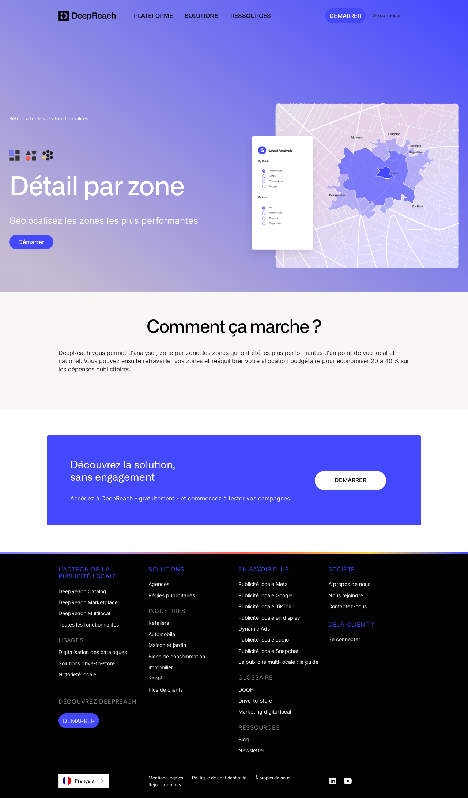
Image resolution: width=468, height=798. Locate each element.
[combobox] (83, 781)
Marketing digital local (264, 711)
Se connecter (344, 639)
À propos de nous (272, 777)
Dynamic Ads (254, 628)
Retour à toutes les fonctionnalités (48, 118)
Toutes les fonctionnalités (88, 624)
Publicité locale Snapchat (268, 651)
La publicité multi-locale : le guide (278, 662)
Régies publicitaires (171, 595)
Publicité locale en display (269, 617)
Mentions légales (165, 777)
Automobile (161, 634)
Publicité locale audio (263, 639)
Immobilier (160, 667)
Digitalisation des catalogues (92, 652)
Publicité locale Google (265, 595)
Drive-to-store (255, 700)
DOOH (246, 689)
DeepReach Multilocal (84, 613)
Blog (243, 739)
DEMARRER (345, 15)
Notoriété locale (77, 674)
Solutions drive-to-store (86, 663)
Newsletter (251, 750)
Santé (155, 678)
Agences (158, 584)
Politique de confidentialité (219, 777)
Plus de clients (165, 689)
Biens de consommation (176, 656)
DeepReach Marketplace (88, 602)
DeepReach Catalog (82, 591)
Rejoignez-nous (164, 784)
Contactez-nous (347, 606)
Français (78, 780)
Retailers (158, 622)
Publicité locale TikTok (264, 606)
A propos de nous (349, 584)
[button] (153, 15)
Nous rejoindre (345, 595)
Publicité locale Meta (263, 584)
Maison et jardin (167, 645)
